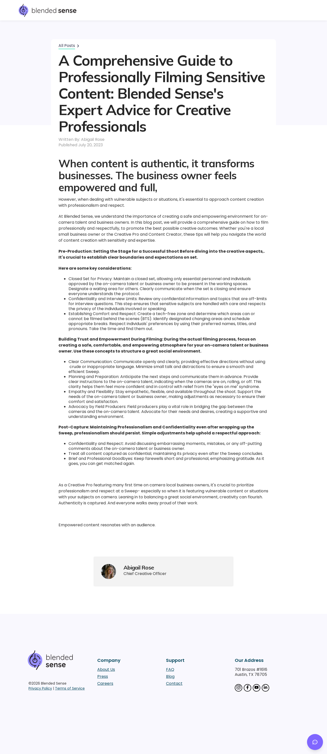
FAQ (170, 669)
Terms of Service (70, 688)
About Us (106, 669)
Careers (105, 683)
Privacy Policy (40, 688)
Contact (174, 683)
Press (102, 676)
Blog (170, 676)
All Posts (66, 45)
